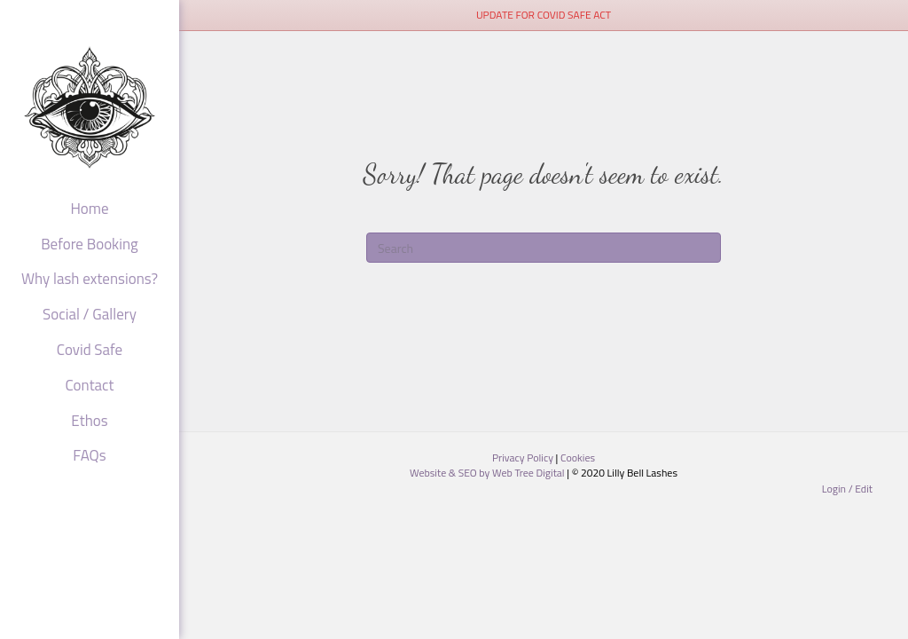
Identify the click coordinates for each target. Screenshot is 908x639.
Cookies (577, 457)
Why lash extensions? (89, 279)
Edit (864, 488)
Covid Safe (89, 350)
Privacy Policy (524, 457)
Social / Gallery (90, 315)
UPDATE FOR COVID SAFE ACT (543, 14)
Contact (90, 386)
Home (89, 209)
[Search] (543, 248)
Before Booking (89, 245)
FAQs (89, 456)
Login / (839, 488)
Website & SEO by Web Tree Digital (488, 472)
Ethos (89, 421)
